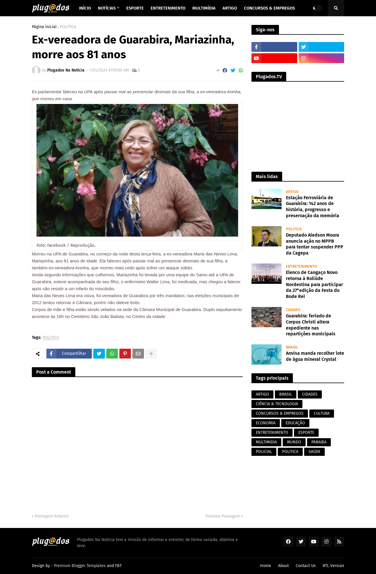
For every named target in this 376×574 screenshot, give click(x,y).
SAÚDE (314, 451)
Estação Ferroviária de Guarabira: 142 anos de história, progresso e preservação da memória (312, 206)
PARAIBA (318, 442)
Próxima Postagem (222, 516)
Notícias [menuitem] (107, 8)
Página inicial (44, 27)
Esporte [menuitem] (135, 8)
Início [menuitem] (85, 8)
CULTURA (322, 413)
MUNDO (294, 442)
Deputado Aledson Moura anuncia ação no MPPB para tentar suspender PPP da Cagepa (314, 244)
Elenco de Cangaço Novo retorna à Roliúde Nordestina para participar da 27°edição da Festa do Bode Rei (314, 284)
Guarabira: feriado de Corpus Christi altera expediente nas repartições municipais (310, 325)
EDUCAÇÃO (295, 423)
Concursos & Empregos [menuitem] (269, 8)
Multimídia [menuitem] (204, 8)
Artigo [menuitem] (229, 8)
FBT (118, 565)
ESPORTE (306, 432)
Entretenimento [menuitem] (168, 8)
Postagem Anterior (52, 516)
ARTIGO (262, 394)
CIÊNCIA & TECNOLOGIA (277, 403)
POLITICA (68, 27)
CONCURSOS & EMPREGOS (280, 413)
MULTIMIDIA (266, 442)
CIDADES (309, 394)
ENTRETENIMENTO (272, 432)
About (283, 565)
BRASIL (285, 394)
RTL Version (333, 565)
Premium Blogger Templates (80, 565)
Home (265, 565)
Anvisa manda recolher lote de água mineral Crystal (315, 356)
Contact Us (306, 565)
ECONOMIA (265, 423)
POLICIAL (264, 451)
